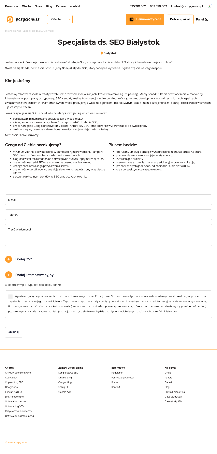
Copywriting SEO (14, 382)
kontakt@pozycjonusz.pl (187, 6)
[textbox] (55, 164)
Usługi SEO (64, 387)
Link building (65, 377)
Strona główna (13, 30)
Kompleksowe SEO (68, 372)
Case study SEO (173, 396)
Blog (49, 6)
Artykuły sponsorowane (18, 372)
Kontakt (75, 6)
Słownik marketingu (175, 392)
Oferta (26, 6)
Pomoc (115, 382)
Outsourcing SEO (14, 406)
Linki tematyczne (14, 396)
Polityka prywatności (122, 377)
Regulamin (117, 372)
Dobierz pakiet (180, 19)
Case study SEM (173, 401)
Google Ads (11, 387)
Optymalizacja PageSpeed (19, 416)
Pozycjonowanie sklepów (18, 411)
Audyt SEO (11, 377)
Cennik (168, 382)
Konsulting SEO (13, 392)
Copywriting (65, 382)
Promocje (11, 6)
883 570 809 (158, 6)
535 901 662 (138, 6)
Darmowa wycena (145, 19)
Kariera (61, 6)
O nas (38, 6)
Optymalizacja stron (16, 401)
